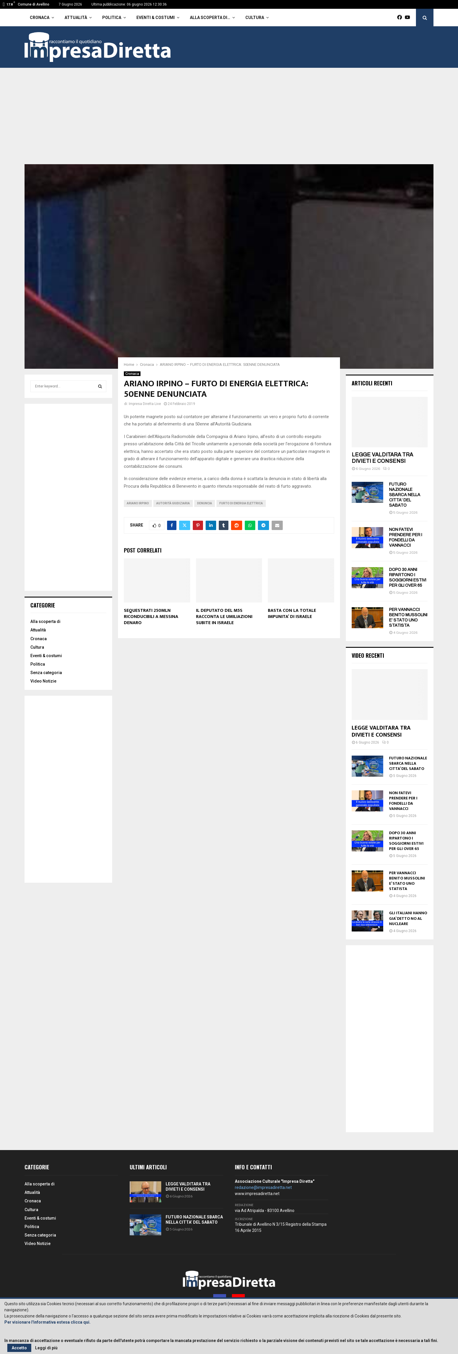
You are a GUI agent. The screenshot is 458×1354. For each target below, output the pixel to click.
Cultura (254, 17)
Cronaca (39, 17)
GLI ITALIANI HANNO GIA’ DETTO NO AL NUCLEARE (408, 918)
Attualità (76, 17)
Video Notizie (43, 681)
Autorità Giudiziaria (173, 503)
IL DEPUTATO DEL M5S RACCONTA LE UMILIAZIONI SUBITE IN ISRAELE (224, 617)
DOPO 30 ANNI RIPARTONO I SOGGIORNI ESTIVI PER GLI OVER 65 (406, 841)
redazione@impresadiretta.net (263, 1187)
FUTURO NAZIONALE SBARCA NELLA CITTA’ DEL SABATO (404, 495)
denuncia (204, 503)
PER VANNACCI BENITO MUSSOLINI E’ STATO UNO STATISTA (407, 881)
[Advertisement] (229, 120)
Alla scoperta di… (210, 17)
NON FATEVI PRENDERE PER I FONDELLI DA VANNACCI (403, 800)
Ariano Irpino (138, 503)
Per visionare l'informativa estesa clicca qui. (47, 1322)
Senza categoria (46, 672)
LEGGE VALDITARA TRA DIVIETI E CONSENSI (382, 458)
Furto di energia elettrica (241, 503)
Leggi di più (46, 1348)
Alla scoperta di (45, 621)
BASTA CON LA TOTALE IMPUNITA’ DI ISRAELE (292, 614)
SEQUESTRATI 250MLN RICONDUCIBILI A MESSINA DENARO (151, 617)
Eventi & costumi (155, 17)
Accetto (19, 1348)
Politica (111, 17)
